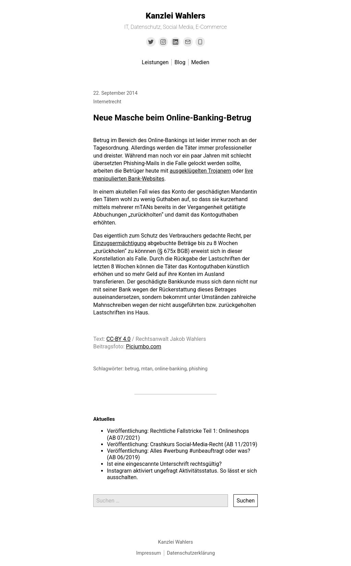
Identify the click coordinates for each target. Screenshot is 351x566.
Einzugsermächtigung (119, 243)
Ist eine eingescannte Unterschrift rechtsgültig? (164, 464)
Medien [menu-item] (200, 62)
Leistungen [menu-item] (155, 62)
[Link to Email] (188, 42)
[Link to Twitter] (151, 42)
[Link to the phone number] (200, 42)
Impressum (148, 553)
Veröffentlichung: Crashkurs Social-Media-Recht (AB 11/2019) (182, 444)
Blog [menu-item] (179, 62)
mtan (147, 369)
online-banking (170, 369)
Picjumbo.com (143, 346)
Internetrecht (107, 102)
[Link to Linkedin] (175, 42)
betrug (132, 369)
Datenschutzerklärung (191, 553)
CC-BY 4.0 (118, 339)
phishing (198, 369)
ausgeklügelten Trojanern (200, 171)
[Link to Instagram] (163, 42)
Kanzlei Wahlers (175, 16)
